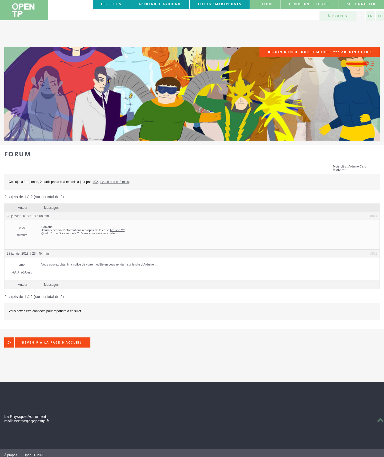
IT (380, 16)
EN (370, 16)
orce (22, 228)
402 (95, 182)
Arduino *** (117, 230)
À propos (337, 16)
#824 (373, 216)
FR (360, 16)
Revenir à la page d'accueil (43, 342)
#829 (373, 253)
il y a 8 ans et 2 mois (114, 182)
